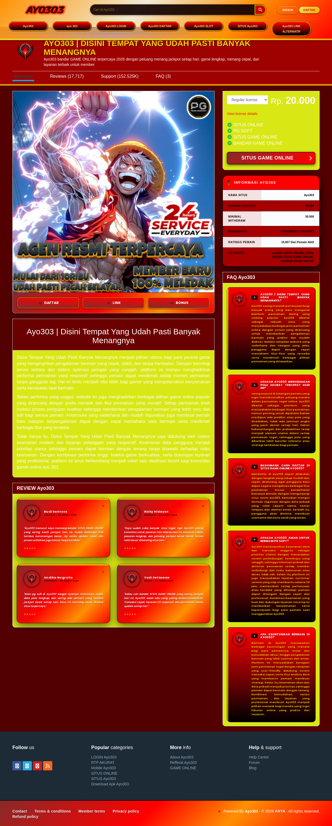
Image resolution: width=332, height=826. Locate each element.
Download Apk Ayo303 (110, 784)
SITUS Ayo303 (248, 26)
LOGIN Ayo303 (104, 757)
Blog (253, 768)
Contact (19, 811)
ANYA (280, 811)
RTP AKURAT (103, 762)
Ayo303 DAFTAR (159, 26)
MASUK (287, 10)
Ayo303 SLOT (203, 26)
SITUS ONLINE (104, 773)
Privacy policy (126, 811)
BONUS (178, 302)
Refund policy (25, 816)
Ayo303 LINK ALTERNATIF (291, 28)
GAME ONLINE (183, 768)
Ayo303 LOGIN (116, 26)
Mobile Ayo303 (103, 768)
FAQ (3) (163, 76)
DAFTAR (309, 10)
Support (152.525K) (120, 76)
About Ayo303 (181, 757)
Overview (23, 76)
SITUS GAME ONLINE (276, 158)
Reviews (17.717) (67, 76)
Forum (254, 762)
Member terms (91, 811)
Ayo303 (28, 26)
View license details (242, 114)
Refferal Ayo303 (183, 762)
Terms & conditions (52, 811)
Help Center (259, 757)
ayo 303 (72, 26)
